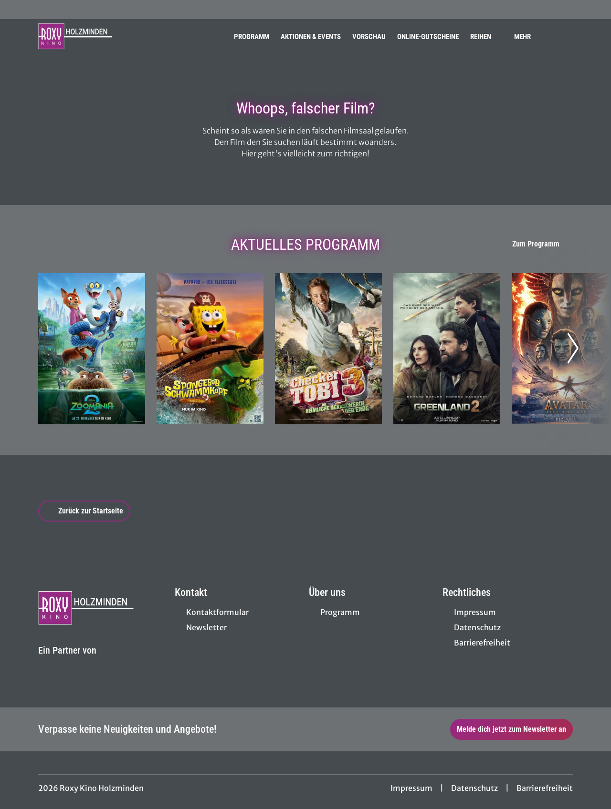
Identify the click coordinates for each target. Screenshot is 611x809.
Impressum (411, 788)
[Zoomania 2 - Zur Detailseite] (91, 348)
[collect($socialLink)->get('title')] (17, 9)
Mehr (528, 36)
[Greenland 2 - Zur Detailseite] (446, 348)
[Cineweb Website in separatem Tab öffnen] (67, 662)
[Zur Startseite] (105, 36)
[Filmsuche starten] (563, 36)
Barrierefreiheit (544, 788)
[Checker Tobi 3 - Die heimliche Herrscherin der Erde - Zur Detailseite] (328, 348)
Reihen (486, 36)
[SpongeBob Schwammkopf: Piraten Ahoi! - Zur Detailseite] (210, 348)
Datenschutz (474, 788)
